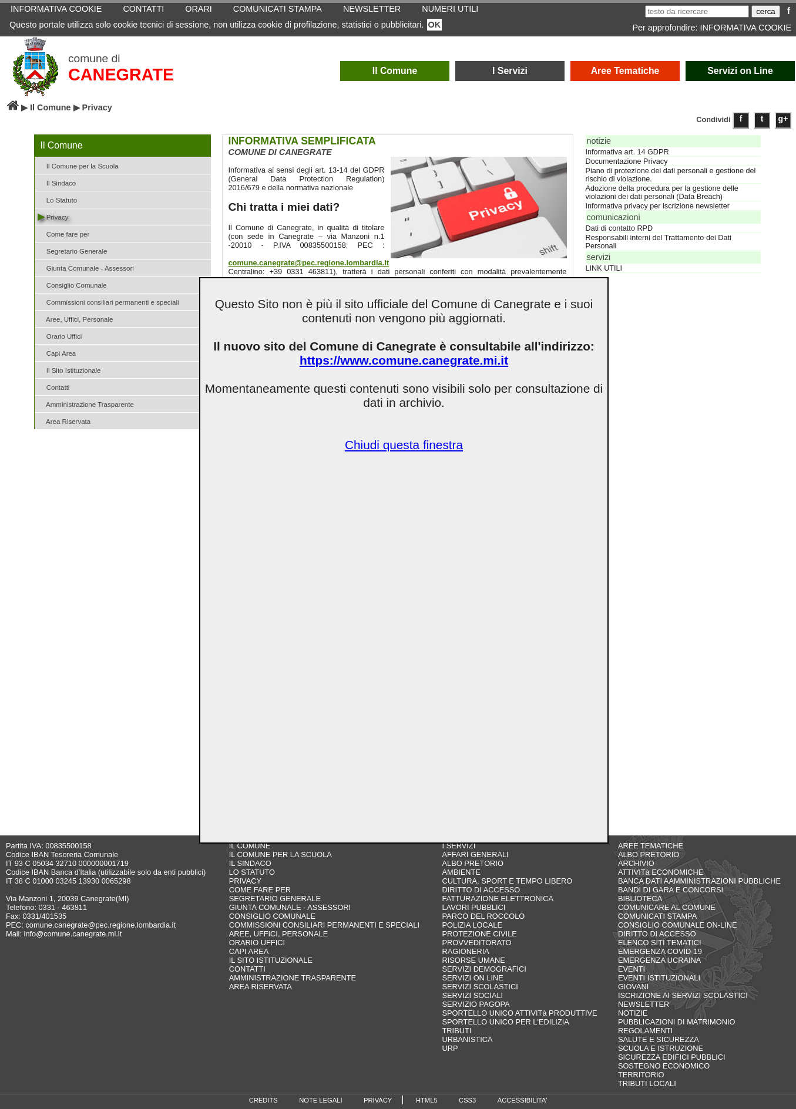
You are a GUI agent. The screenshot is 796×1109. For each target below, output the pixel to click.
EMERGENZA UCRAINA (659, 960)
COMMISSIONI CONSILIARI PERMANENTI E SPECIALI (324, 925)
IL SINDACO (250, 863)
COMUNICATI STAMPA (657, 916)
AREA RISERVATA (260, 986)
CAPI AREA (249, 951)
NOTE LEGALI (320, 1100)
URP (450, 1048)
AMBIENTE (461, 872)
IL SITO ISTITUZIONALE (271, 960)
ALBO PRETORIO (472, 863)
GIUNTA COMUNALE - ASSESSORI (290, 907)
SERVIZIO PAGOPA (476, 1004)
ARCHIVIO (636, 863)
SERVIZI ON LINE (472, 977)
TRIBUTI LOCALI (647, 1083)
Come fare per (64, 233)
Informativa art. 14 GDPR (627, 152)
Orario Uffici (60, 336)
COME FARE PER (260, 889)
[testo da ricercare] (697, 11)
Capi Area (57, 353)
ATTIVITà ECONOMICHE (661, 872)
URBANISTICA (467, 1039)
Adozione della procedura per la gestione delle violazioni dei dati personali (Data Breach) (662, 192)
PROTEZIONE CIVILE (479, 933)
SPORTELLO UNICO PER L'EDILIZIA (505, 1021)
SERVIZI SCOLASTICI (480, 986)
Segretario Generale (73, 250)
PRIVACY (245, 881)
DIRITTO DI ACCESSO (481, 889)
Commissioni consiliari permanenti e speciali (108, 301)
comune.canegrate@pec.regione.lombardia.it (309, 262)
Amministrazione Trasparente (86, 404)
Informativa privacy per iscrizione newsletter (658, 206)
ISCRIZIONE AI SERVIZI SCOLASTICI (683, 995)
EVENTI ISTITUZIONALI (659, 977)
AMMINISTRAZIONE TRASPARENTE (292, 977)
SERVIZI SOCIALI (472, 995)
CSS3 (467, 1100)
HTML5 (427, 1100)
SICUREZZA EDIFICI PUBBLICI (672, 1057)
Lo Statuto (58, 199)
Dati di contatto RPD (619, 228)
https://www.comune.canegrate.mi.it (404, 360)
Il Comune (395, 71)
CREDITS (263, 1100)
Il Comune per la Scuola (78, 165)
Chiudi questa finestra (404, 444)
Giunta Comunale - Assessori (86, 267)
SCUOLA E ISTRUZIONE (660, 1048)
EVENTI (631, 969)
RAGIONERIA (465, 951)
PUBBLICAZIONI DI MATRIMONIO (676, 1021)
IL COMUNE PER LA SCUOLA (280, 854)
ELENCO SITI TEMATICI (659, 942)
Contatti (54, 387)
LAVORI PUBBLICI (474, 907)
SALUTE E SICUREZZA (658, 1039)
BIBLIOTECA (640, 898)
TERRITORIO (641, 1074)
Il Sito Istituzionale (69, 370)
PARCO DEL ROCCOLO (483, 916)
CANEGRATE (121, 74)
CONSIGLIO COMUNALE (272, 916)
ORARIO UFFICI (257, 942)
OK (434, 24)
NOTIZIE (632, 1013)
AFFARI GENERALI (475, 854)
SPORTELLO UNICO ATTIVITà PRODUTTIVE (519, 1013)
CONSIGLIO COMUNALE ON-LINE (677, 925)
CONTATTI (247, 969)
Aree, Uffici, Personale (75, 318)
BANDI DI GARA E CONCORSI (670, 889)
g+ (783, 118)
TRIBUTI (457, 1030)
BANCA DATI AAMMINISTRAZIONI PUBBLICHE (699, 881)
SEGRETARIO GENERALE (275, 898)
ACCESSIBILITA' (523, 1100)
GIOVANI (633, 986)
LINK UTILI (604, 268)
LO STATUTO (252, 872)
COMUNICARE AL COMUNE (667, 907)
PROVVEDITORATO (477, 942)
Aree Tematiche (625, 71)
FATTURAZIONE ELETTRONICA (498, 898)
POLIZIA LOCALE (472, 925)
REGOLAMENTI (645, 1030)
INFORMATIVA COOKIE (745, 27)
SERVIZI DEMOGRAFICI (484, 969)
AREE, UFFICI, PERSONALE (278, 933)
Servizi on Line (740, 71)
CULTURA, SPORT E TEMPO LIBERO (507, 881)
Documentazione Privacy (627, 161)
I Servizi (510, 71)
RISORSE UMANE (473, 960)
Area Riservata (64, 421)
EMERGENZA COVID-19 (660, 951)
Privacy (53, 216)
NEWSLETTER (643, 1004)
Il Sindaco (57, 182)
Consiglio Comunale (72, 284)
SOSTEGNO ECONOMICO (664, 1065)
